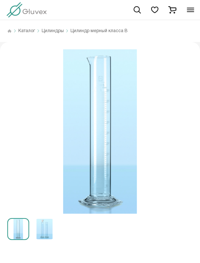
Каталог (26, 31)
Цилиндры (53, 31)
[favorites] (155, 10)
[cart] (172, 10)
